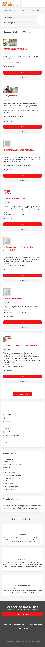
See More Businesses (22, 394)
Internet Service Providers (12, 478)
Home (5, 624)
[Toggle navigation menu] (42, 4)
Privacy (19, 628)
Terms (40, 624)
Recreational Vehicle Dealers (12, 475)
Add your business (22, 614)
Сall (22, 73)
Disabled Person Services (11, 481)
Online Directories (14, 624)
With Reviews (10, 432)
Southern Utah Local (8, 10)
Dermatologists (8, 461)
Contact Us (33, 624)
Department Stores (9, 472)
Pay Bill (25, 628)
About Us (25, 624)
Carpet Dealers (8, 483)
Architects (7, 467)
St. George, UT (24, 10)
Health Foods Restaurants (12, 464)
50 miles (8, 418)
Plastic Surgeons (9, 489)
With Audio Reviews (12, 435)
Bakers (5, 470)
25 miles (8, 414)
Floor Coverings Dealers (11, 486)
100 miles (9, 421)
